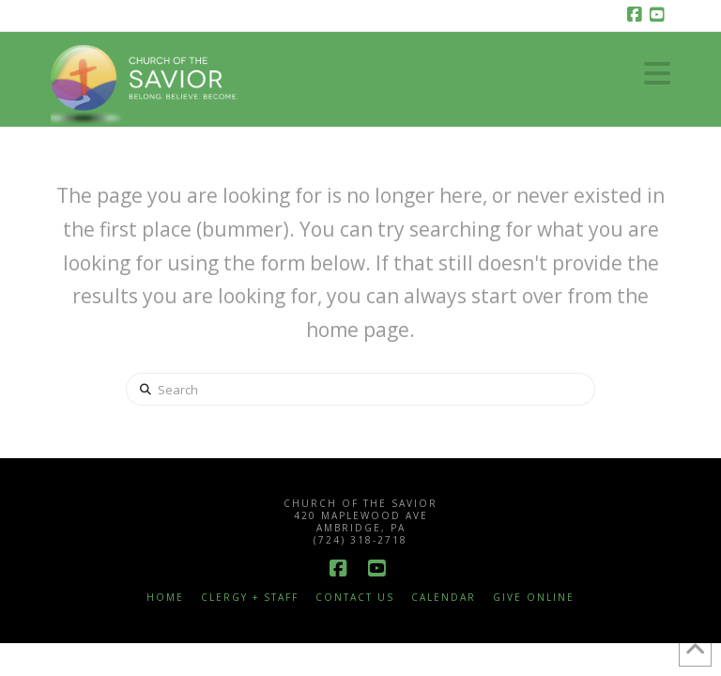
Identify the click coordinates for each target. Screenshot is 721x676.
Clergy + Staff (250, 598)
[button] (657, 73)
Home (165, 598)
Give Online (534, 598)
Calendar (443, 598)
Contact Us (354, 598)
